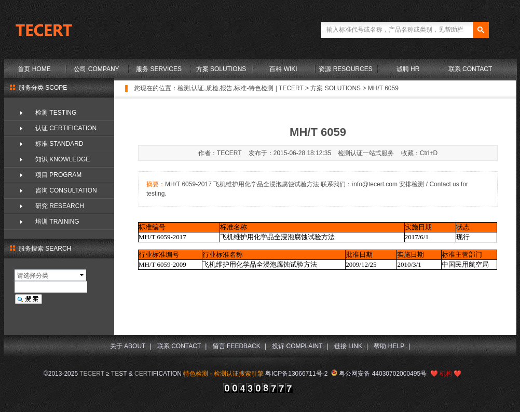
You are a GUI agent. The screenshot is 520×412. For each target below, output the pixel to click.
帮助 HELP (389, 346)
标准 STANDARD (59, 143)
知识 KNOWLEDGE (62, 159)
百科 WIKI (283, 69)
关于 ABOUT (128, 346)
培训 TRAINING (57, 221)
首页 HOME (34, 69)
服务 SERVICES (159, 69)
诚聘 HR (408, 69)
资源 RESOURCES (345, 69)
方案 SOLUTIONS (221, 69)
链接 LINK (348, 346)
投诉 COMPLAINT (297, 346)
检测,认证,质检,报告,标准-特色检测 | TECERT (240, 88)
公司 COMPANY (96, 69)
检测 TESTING (55, 112)
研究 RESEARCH (59, 206)
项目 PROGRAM (58, 174)
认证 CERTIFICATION (66, 128)
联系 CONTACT (470, 69)
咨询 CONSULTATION (66, 190)
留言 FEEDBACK (237, 346)
